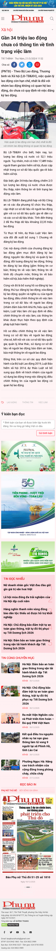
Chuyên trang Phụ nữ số (46, 10)
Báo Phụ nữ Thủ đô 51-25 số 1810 (28, 877)
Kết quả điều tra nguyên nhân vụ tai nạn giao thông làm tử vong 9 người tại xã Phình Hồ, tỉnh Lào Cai (37, 742)
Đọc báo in (5, 10)
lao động (12, 402)
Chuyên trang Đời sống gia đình (23, 10)
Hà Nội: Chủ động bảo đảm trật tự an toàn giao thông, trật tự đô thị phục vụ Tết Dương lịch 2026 (27, 628)
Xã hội (6, 29)
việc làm (43, 402)
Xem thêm (28, 892)
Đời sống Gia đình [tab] (28, 790)
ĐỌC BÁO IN (28, 784)
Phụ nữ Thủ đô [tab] (9, 790)
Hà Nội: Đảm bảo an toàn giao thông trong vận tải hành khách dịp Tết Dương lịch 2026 (27, 644)
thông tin (27, 402)
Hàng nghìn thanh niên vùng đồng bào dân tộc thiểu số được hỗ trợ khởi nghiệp (28, 613)
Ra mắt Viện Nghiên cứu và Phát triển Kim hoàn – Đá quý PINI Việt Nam (38, 719)
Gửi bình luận (45, 433)
